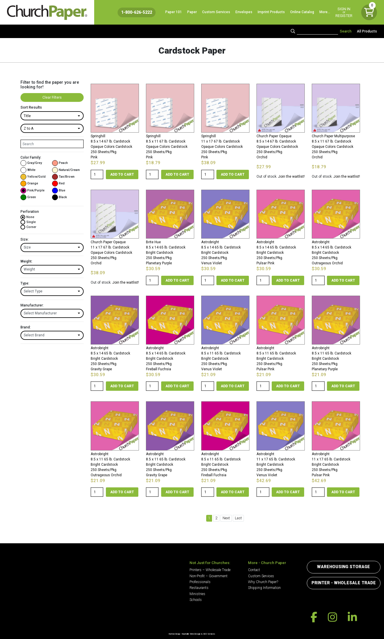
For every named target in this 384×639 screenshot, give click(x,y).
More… (324, 12)
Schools (196, 600)
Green (28, 197)
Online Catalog (302, 12)
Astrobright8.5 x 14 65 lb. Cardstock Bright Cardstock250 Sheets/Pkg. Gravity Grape (110, 358)
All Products (367, 31)
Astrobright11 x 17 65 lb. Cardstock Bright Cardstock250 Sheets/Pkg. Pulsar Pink (331, 464)
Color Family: (30, 157)
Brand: (25, 327)
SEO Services (209, 634)
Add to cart (122, 174)
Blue (58, 191)
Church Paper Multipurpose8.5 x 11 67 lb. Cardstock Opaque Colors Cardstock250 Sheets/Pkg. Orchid (333, 146)
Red (58, 183)
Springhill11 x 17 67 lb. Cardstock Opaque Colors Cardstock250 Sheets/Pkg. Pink (222, 146)
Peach (60, 163)
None (27, 217)
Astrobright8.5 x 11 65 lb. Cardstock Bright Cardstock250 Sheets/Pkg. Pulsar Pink (276, 358)
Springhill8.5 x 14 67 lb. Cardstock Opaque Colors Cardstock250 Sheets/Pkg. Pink (111, 146)
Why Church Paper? (263, 582)
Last (238, 518)
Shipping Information (264, 588)
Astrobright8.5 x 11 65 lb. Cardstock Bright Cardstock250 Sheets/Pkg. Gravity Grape (165, 464)
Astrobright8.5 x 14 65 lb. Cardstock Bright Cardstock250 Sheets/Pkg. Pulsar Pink (276, 252)
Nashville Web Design (191, 634)
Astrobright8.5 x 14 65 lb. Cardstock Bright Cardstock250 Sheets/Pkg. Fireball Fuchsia (165, 358)
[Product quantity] (97, 174)
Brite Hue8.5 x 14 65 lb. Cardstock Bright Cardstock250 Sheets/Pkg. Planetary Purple (165, 252)
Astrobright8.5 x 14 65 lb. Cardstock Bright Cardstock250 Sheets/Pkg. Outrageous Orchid (331, 252)
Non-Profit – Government (209, 576)
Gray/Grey (31, 163)
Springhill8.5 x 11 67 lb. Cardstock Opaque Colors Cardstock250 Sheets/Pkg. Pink (166, 146)
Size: (24, 239)
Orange (29, 183)
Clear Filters (52, 97)
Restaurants (199, 588)
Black (59, 197)
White (27, 170)
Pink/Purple (32, 191)
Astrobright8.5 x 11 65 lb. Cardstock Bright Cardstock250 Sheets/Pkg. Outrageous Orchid (110, 464)
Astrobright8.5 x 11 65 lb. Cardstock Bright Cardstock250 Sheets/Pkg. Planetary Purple (331, 358)
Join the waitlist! (291, 176)
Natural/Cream (66, 170)
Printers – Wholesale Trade (210, 570)
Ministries (197, 594)
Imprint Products (271, 12)
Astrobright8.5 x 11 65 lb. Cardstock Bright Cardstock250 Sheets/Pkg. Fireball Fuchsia (221, 464)
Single (28, 222)
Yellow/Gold (33, 177)
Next (226, 518)
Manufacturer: (32, 305)
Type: (24, 283)
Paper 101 (173, 12)
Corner (28, 227)
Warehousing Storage (343, 566)
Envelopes (243, 12)
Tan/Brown (63, 177)
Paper (192, 12)
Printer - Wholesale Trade (343, 582)
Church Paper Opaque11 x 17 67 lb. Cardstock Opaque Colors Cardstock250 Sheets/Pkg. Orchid (111, 252)
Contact (254, 570)
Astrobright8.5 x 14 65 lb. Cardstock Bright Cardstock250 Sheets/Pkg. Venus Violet (221, 252)
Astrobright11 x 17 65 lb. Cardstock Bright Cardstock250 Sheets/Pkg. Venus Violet (275, 464)
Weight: (26, 261)
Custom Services (216, 12)
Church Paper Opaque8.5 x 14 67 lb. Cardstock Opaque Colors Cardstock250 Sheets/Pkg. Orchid (277, 146)
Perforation (29, 212)
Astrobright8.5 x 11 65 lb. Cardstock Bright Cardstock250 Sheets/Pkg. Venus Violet (221, 358)
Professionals (200, 582)
